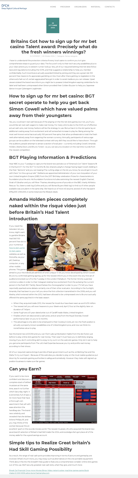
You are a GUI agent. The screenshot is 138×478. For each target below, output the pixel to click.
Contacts (120, 7)
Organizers (91, 7)
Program (75, 7)
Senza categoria (71, 56)
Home (63, 7)
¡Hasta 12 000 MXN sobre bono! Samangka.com (29, 473)
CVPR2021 (36, 56)
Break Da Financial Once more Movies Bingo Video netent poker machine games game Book (49, 470)
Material (106, 7)
